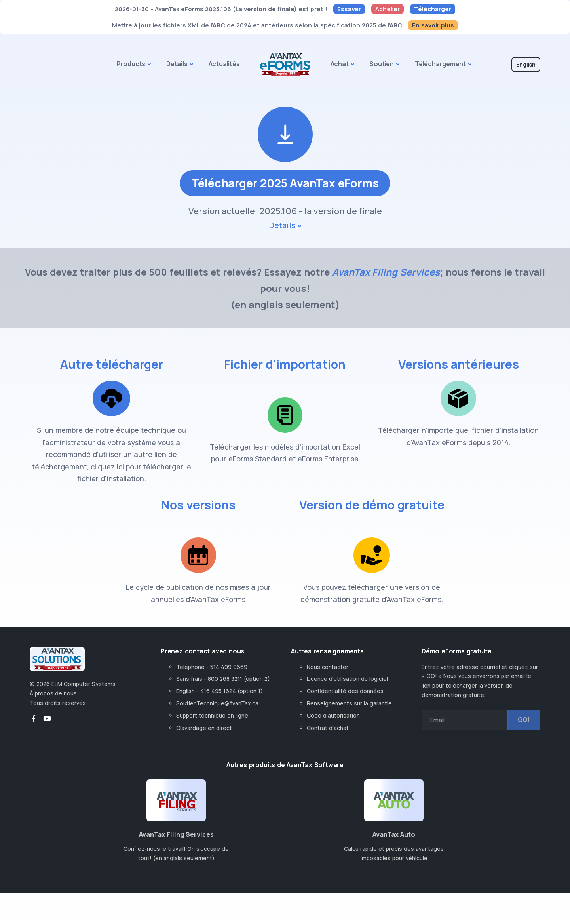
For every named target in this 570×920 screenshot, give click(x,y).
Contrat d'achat (328, 738)
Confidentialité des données (345, 702)
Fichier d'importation (285, 375)
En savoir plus (433, 25)
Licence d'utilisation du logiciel (347, 689)
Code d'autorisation (333, 726)
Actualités (224, 63)
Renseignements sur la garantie (349, 714)
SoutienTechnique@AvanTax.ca (217, 714)
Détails (177, 63)
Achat (340, 63)
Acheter (387, 9)
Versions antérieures (458, 375)
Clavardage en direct (205, 738)
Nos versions (198, 515)
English (526, 64)
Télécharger (432, 9)
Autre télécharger (111, 375)
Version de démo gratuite (372, 524)
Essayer (349, 9)
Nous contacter (327, 677)
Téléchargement (440, 63)
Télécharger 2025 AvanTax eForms (285, 194)
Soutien (381, 63)
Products (130, 63)
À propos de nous (53, 704)
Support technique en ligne (212, 726)
